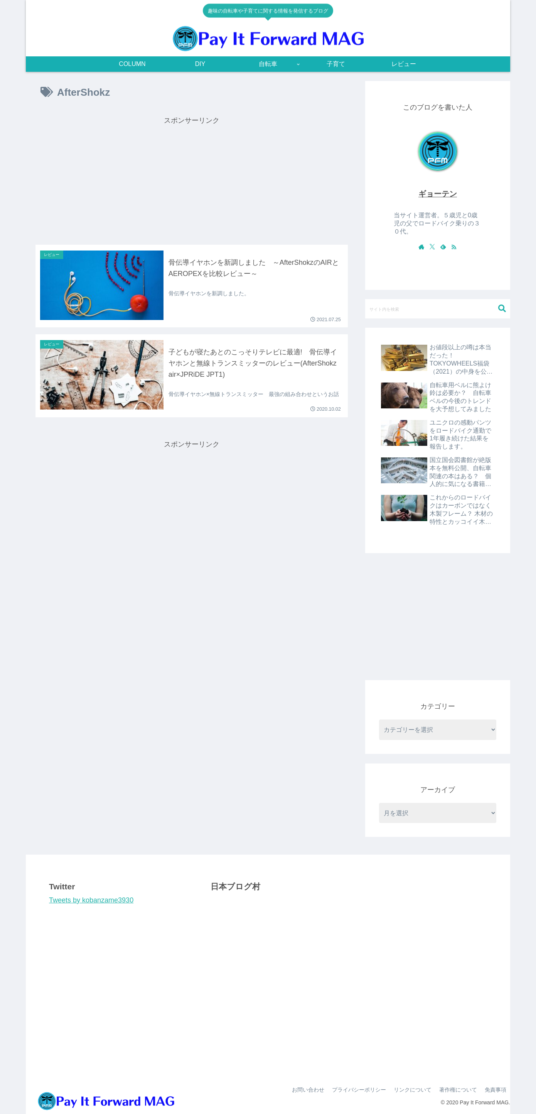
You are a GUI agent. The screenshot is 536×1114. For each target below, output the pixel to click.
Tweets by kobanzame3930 (91, 900)
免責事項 (495, 1090)
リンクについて (412, 1090)
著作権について (458, 1090)
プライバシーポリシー (359, 1090)
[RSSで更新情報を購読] (454, 247)
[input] (437, 308)
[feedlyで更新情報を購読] (443, 247)
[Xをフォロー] (432, 247)
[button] (502, 308)
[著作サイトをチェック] (421, 247)
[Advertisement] (191, 181)
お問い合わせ (308, 1090)
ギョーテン (437, 194)
